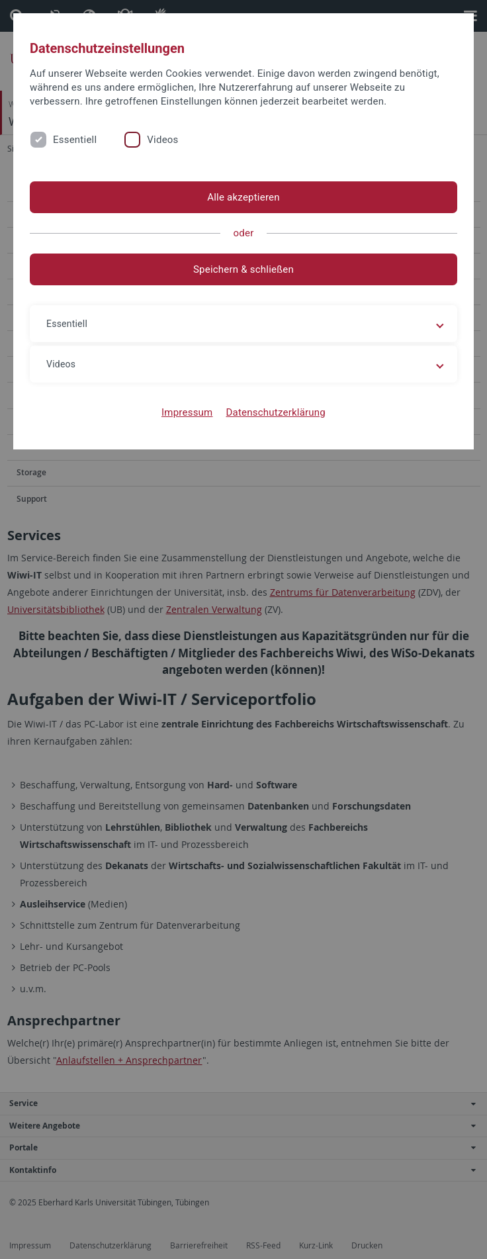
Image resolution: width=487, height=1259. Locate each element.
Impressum (187, 412)
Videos (162, 140)
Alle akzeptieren (243, 197)
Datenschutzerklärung (276, 412)
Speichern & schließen (243, 269)
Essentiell (75, 140)
